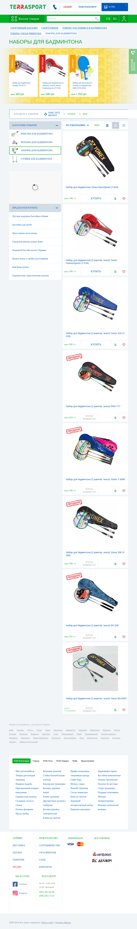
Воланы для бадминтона (32, 142)
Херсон (117, 730)
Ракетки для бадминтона (32, 134)
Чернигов (23, 734)
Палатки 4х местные (108, 784)
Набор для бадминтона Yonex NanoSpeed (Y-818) (92, 187)
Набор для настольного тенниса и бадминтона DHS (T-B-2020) (82, 85)
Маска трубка (22, 813)
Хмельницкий (67, 734)
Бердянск (116, 738)
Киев (11, 730)
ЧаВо (74, 761)
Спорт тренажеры (106, 788)
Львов (47, 730)
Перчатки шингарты (80, 809)
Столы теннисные (79, 792)
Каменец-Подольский (29, 742)
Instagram (20, 893)
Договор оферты (63, 922)
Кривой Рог (70, 730)
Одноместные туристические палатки (30, 275)
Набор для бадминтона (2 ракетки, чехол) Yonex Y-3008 (95, 479)
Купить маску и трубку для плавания (30, 258)
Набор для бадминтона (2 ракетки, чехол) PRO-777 (93, 406)
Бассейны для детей (22, 225)
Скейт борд (76, 780)
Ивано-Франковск (40, 738)
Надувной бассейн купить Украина (29, 250)
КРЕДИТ (17, 867)
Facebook (20, 884)
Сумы (55, 734)
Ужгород (12, 742)
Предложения (87, 761)
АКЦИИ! (67, 7)
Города (36, 761)
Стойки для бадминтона (31, 159)
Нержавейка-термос (107, 771)
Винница (106, 730)
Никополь (105, 738)
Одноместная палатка (26, 796)
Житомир (46, 734)
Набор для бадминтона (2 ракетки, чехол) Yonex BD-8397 (96, 698)
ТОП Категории (21, 761)
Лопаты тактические (108, 780)
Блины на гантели (51, 818)
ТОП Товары (62, 761)
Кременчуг (25, 738)
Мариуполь (94, 730)
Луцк (81, 738)
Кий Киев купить (20, 267)
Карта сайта (47, 922)
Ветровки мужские (52, 771)
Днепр (39, 730)
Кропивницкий (91, 734)
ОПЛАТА (17, 852)
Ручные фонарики (24, 809)
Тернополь (56, 738)
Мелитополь (92, 738)
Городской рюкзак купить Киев (27, 241)
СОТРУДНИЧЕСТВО (49, 845)
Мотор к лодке (78, 784)
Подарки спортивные (108, 792)
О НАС (42, 860)
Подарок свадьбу (24, 784)
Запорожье (58, 730)
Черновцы (13, 738)
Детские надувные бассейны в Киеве (30, 216)
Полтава (12, 734)
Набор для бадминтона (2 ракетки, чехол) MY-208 (92, 625)
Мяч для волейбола (25, 771)
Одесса (30, 730)
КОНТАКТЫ (45, 867)
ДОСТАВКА (19, 845)
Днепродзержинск (108, 734)
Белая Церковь (70, 738)
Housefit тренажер (79, 788)
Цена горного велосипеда (24, 233)
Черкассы (35, 734)
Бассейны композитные (109, 775)
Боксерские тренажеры (54, 784)
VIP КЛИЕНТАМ (47, 852)
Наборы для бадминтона (32, 150)
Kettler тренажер (51, 796)
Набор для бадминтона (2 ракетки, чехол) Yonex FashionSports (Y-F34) (53, 85)
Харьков (20, 730)
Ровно (79, 734)
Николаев (83, 730)
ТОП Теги (47, 761)
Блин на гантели (78, 796)
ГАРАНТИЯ (18, 860)
